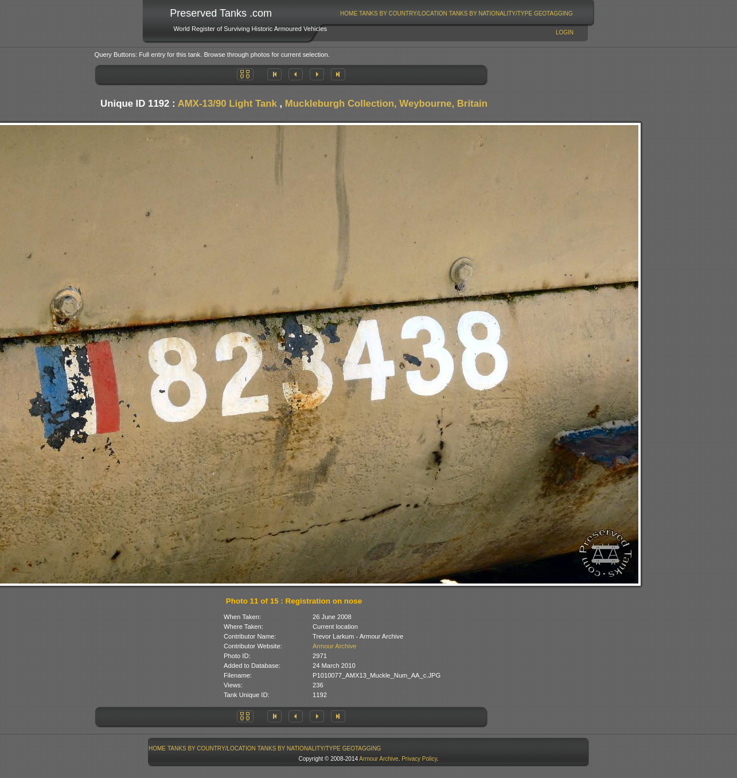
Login (565, 32)
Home (348, 13)
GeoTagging (553, 13)
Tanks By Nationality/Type (490, 13)
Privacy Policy (419, 759)
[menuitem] (349, 13)
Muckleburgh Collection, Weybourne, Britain (386, 103)
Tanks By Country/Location (403, 13)
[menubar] (457, 13)
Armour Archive (334, 646)
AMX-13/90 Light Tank (227, 103)
